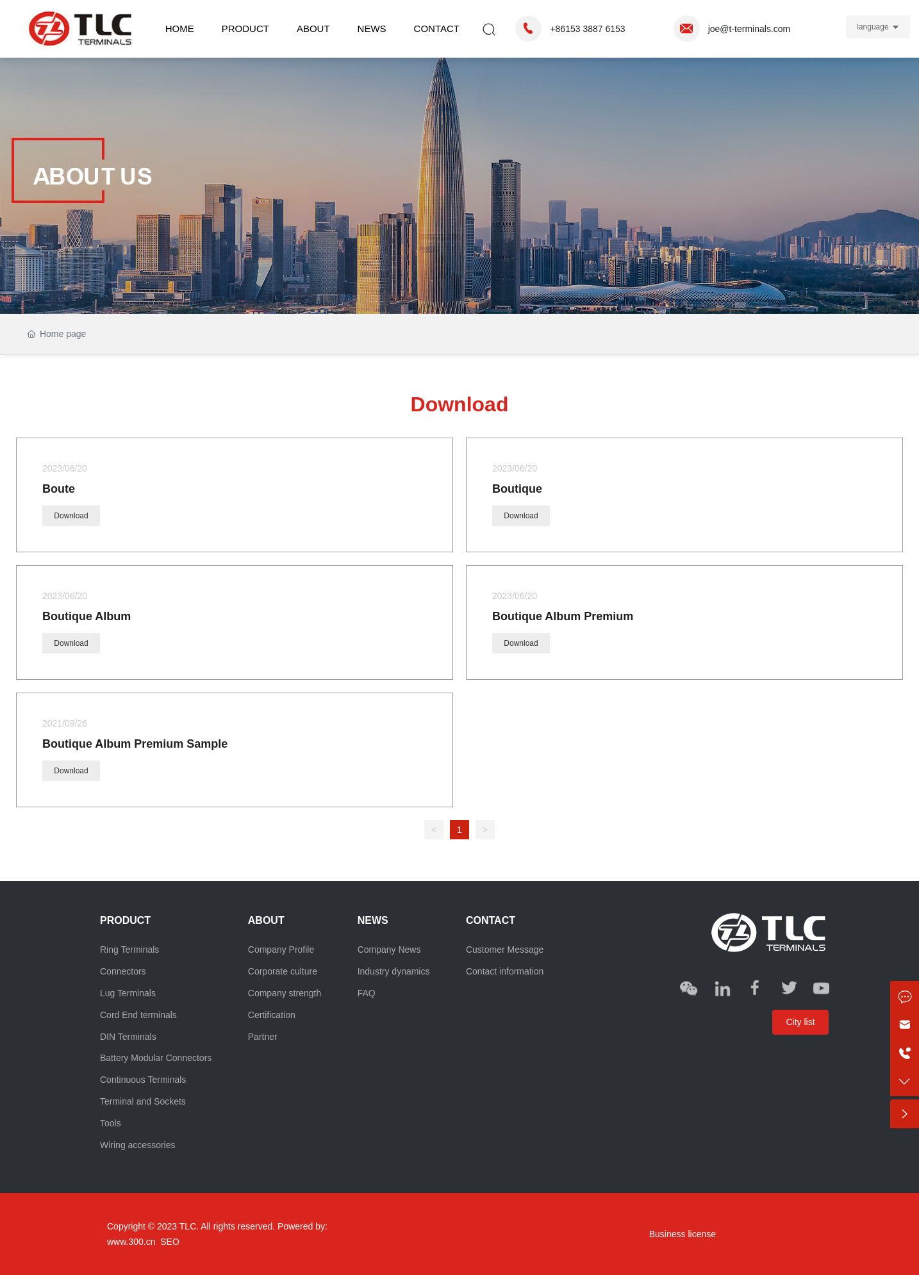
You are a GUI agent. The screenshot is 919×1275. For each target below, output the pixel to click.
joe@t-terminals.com (749, 29)
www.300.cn (131, 1242)
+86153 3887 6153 (587, 29)
